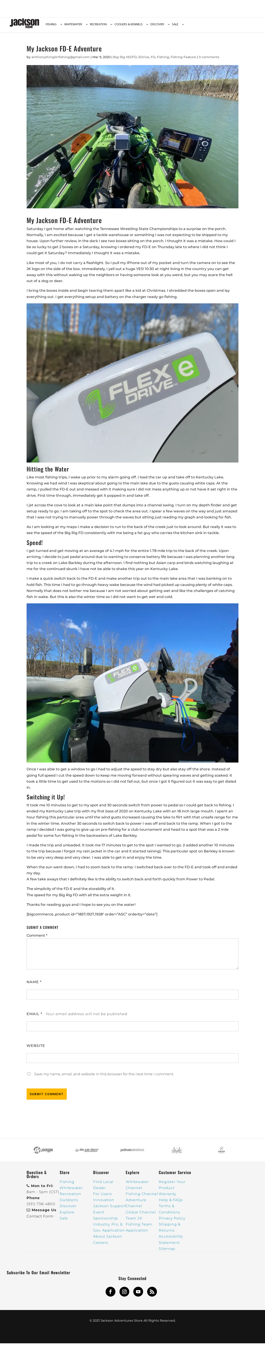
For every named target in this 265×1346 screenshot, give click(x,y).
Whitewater (71, 1190)
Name (34, 985)
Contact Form (40, 1219)
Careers (100, 1245)
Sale (64, 1221)
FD (153, 60)
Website (36, 1048)
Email (34, 1016)
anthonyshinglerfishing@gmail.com (60, 60)
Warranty (167, 1196)
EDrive (143, 60)
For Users (102, 1196)
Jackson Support (109, 1209)
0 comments (209, 60)
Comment (37, 938)
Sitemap (167, 1251)
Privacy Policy (172, 1221)
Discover (68, 1209)
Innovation (103, 1202)
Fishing (163, 60)
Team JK (134, 1221)
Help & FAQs (171, 1202)
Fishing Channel (142, 1196)
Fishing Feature (183, 60)
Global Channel (141, 1215)
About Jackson (107, 1239)
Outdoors (69, 1202)
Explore (67, 1215)
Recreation (70, 1196)
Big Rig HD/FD (125, 60)
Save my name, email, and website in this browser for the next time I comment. (104, 1077)
